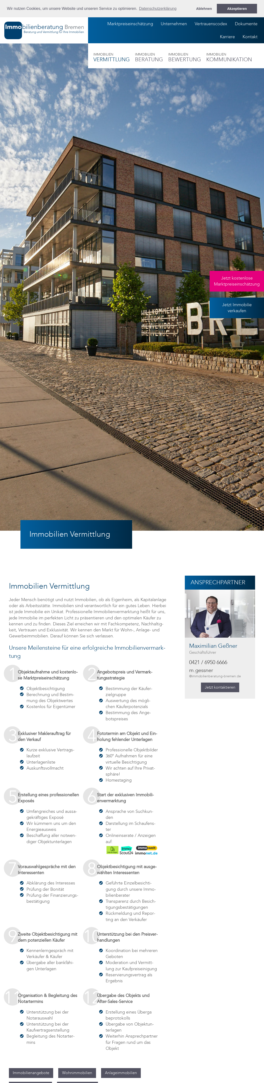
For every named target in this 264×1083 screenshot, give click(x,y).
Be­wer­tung (184, 57)
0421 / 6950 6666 (208, 662)
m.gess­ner (215, 673)
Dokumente (246, 23)
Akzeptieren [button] (237, 9)
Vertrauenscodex (211, 23)
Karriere (227, 36)
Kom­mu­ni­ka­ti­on (229, 57)
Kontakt (250, 36)
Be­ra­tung (149, 57)
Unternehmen (174, 23)
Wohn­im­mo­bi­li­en (77, 1073)
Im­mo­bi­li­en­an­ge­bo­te (31, 1073)
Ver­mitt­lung (111, 57)
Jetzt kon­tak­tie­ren (220, 687)
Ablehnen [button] (204, 9)
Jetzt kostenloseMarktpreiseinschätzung (237, 281)
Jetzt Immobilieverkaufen (237, 307)
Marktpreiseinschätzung (130, 23)
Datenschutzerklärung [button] (158, 8)
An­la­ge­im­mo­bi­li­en (121, 1073)
